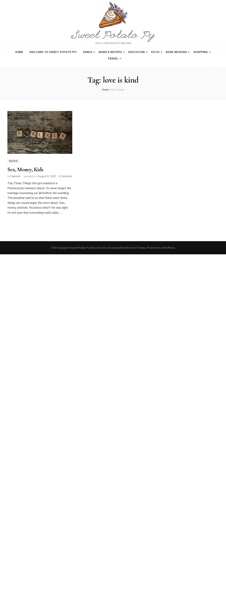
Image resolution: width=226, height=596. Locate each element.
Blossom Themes (135, 248)
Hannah (15, 176)
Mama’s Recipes (110, 52)
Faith (155, 52)
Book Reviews (176, 52)
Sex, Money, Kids (25, 169)
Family (87, 52)
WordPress (168, 248)
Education (136, 52)
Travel (113, 58)
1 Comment (65, 176)
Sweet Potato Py (79, 248)
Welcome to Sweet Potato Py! (53, 52)
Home (19, 52)
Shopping (200, 52)
